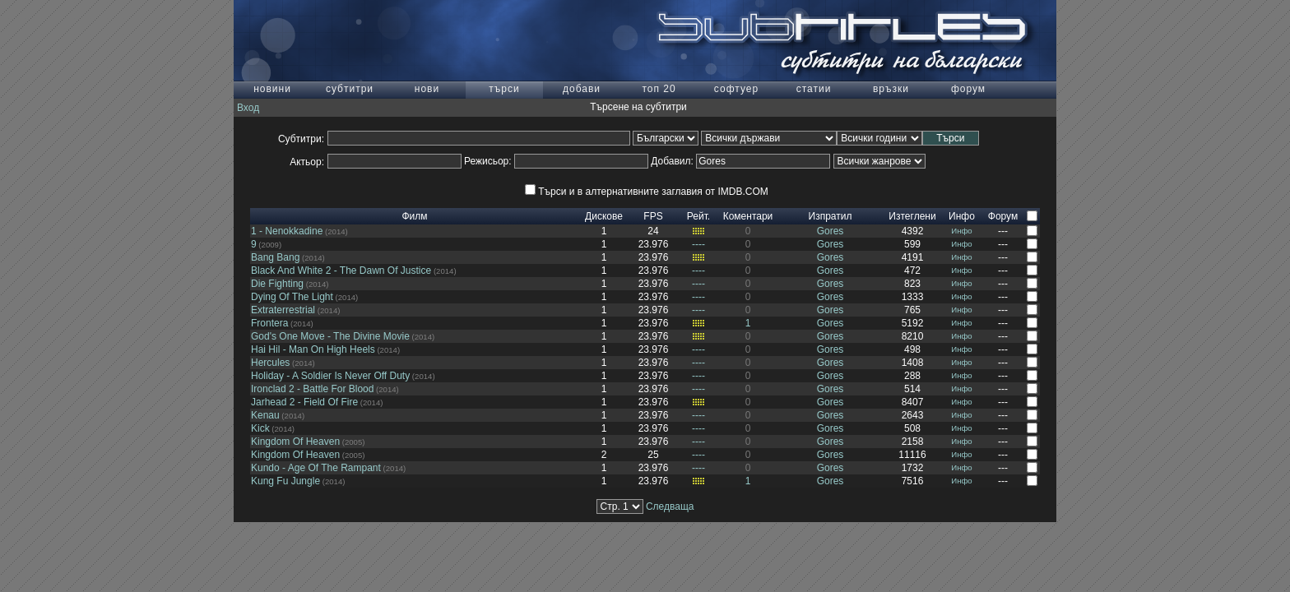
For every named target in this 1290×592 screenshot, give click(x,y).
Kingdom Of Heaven (295, 441)
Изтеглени (912, 216)
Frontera (269, 323)
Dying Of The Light (292, 297)
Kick (260, 428)
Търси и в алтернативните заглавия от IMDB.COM (646, 191)
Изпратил (830, 216)
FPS (652, 216)
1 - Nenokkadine (286, 231)
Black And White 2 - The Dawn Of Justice (341, 270)
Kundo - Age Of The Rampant (316, 468)
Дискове (604, 216)
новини (272, 89)
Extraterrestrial (283, 310)
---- (698, 244)
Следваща (670, 506)
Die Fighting (277, 283)
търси (504, 89)
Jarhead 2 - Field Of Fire (304, 402)
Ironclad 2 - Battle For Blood (312, 389)
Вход (248, 107)
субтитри (350, 89)
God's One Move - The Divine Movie (330, 336)
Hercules (270, 362)
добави (582, 89)
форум (968, 89)
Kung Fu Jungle (285, 481)
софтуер (736, 89)
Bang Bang (275, 257)
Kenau (265, 415)
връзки (891, 89)
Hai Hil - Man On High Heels (313, 349)
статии (814, 89)
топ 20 (658, 89)
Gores (830, 231)
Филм (414, 216)
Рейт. (698, 216)
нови (427, 89)
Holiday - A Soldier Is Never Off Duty (330, 376)
